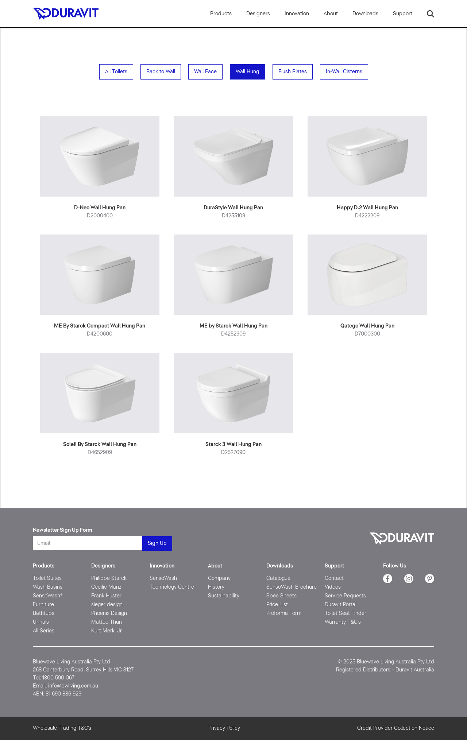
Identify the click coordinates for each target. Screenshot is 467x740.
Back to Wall (160, 72)
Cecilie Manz (106, 587)
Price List (277, 604)
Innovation (162, 566)
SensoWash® (47, 596)
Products (221, 14)
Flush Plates (292, 72)
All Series (43, 631)
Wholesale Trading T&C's (62, 728)
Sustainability (223, 596)
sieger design (107, 604)
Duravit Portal (340, 604)
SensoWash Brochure (291, 587)
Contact (334, 578)
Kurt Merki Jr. (107, 631)
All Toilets (116, 72)
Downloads (279, 566)
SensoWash (163, 578)
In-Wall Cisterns (344, 72)
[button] (296, 13)
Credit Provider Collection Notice (395, 728)
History (216, 587)
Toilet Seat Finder (345, 613)
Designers (258, 14)
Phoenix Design (109, 613)
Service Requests (345, 596)
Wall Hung (247, 72)
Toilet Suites (47, 578)
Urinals (41, 622)
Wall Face (205, 72)
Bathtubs (43, 613)
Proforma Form (283, 613)
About (215, 566)
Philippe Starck (109, 578)
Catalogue (278, 578)
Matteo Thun (106, 622)
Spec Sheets (281, 596)
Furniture (43, 604)
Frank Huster (106, 596)
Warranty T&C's (343, 622)
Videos (333, 587)
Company (219, 578)
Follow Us (394, 566)
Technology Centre (172, 587)
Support (334, 566)
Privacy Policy (224, 728)
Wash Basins (47, 587)
